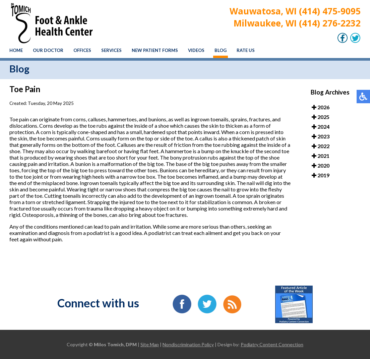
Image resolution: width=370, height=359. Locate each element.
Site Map (149, 344)
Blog (220, 50)
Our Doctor (48, 50)
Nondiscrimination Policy (188, 344)
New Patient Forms (155, 50)
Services (111, 50)
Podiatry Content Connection (272, 344)
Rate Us (246, 50)
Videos (196, 50)
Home (16, 50)
